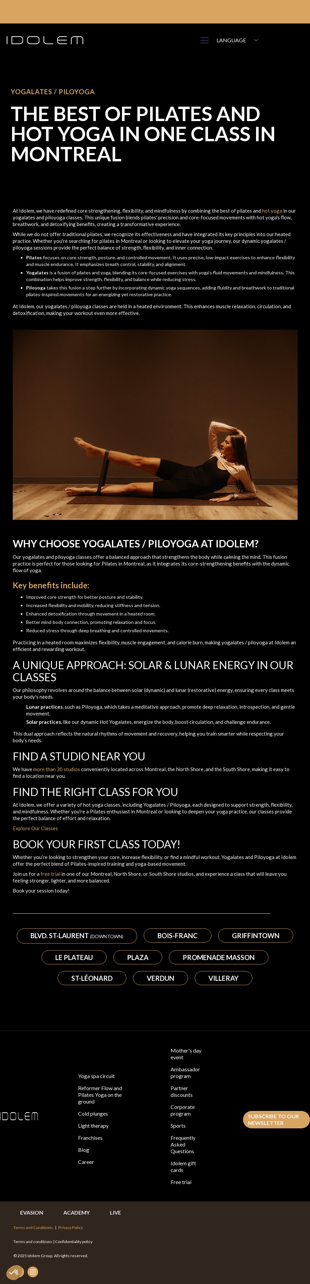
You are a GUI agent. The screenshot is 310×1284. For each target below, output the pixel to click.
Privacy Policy (70, 1227)
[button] (203, 40)
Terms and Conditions (33, 1227)
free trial (50, 874)
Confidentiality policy (73, 1241)
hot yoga (272, 211)
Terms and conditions (33, 1241)
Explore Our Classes (35, 828)
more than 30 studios (56, 769)
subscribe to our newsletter (273, 1119)
